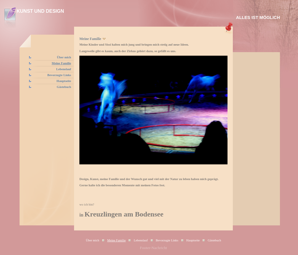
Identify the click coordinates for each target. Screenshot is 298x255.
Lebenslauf (63, 69)
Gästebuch (64, 87)
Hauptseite (64, 81)
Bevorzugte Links (59, 75)
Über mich (64, 57)
